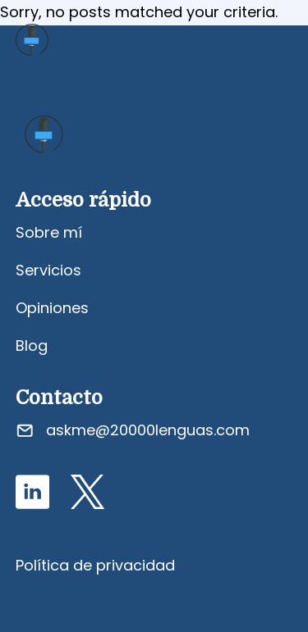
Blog (32, 345)
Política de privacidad (95, 565)
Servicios (48, 270)
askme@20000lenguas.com (148, 430)
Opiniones (52, 308)
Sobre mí (49, 232)
